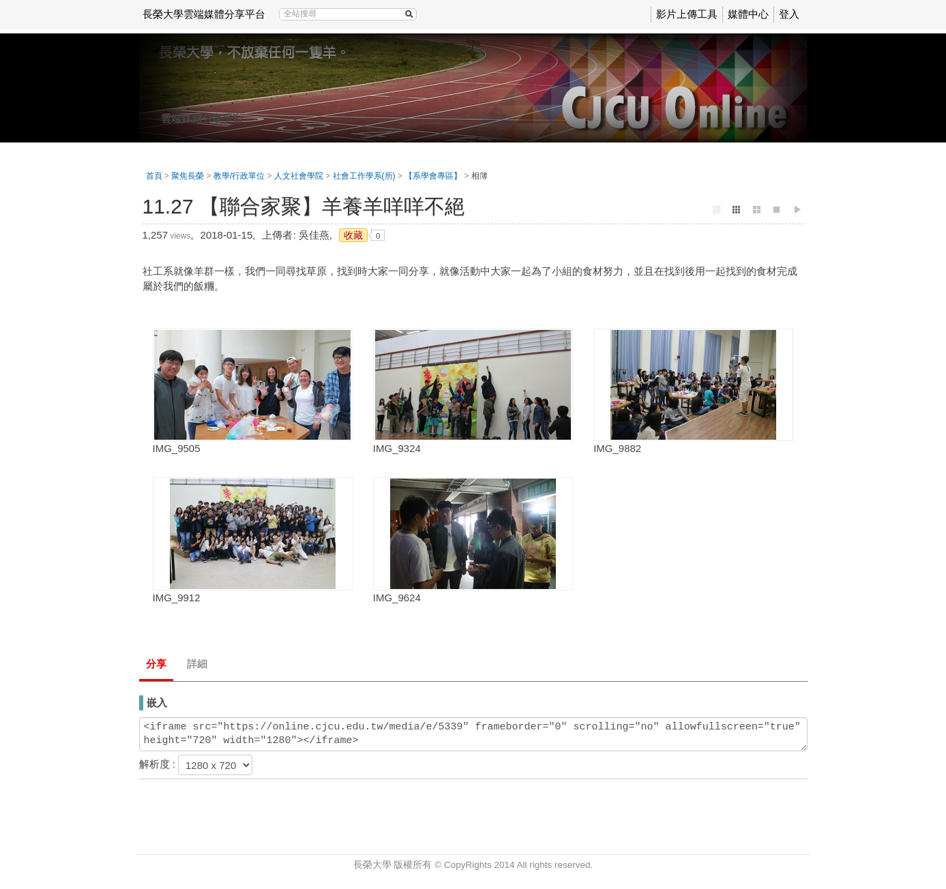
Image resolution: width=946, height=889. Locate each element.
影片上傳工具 (687, 14)
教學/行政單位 (239, 176)
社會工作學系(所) (364, 176)
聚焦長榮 (187, 176)
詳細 (197, 663)
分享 (156, 663)
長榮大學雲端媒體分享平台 (204, 14)
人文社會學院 (298, 176)
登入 (789, 14)
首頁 (154, 176)
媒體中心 (748, 14)
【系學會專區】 (433, 176)
